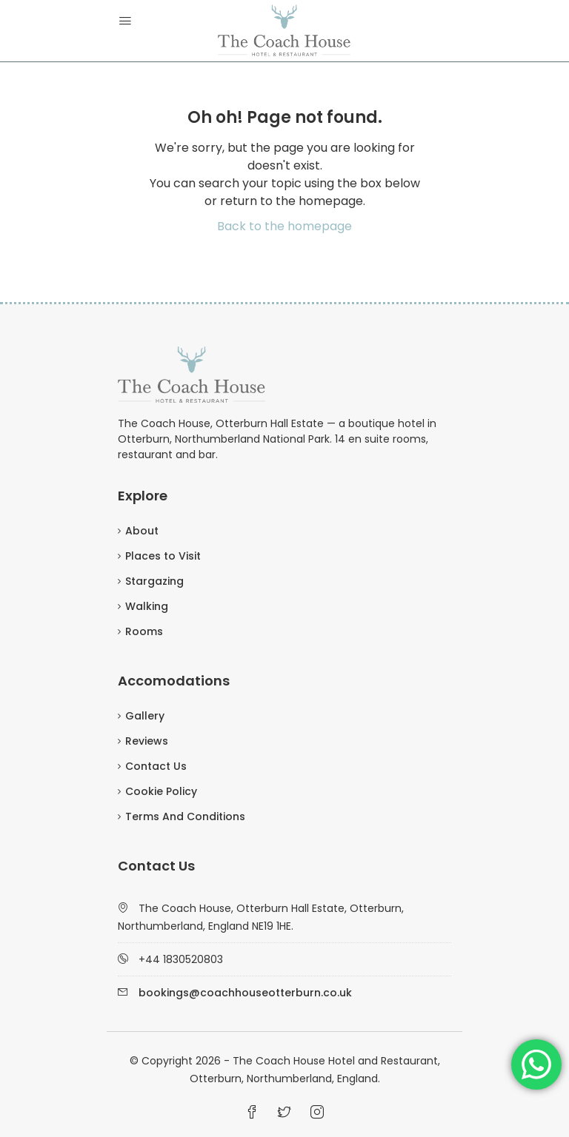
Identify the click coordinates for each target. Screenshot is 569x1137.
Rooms (144, 631)
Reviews (146, 741)
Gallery (144, 715)
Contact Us (156, 766)
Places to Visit (163, 556)
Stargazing (154, 581)
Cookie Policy (161, 791)
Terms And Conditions (185, 816)
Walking (146, 606)
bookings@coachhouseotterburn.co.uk (245, 992)
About (142, 530)
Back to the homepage (284, 226)
